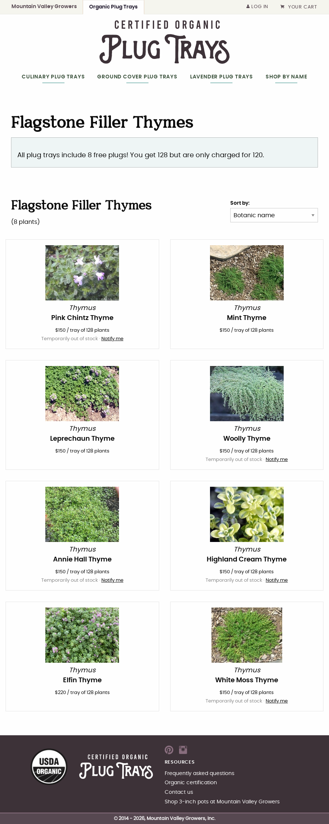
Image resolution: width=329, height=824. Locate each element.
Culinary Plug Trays (53, 77)
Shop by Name (286, 77)
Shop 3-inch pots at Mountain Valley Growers (222, 801)
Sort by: (240, 203)
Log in (257, 6)
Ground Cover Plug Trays (137, 77)
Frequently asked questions (199, 773)
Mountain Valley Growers (44, 6)
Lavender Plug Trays (221, 77)
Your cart (298, 7)
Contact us (179, 792)
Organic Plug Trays (113, 7)
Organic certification (191, 782)
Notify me (112, 339)
